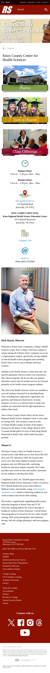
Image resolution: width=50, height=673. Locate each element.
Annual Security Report (12, 600)
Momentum (31, 2)
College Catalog (9, 574)
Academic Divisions (11, 580)
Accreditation (8, 591)
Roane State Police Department (15, 563)
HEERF (6, 557)
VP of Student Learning (12, 577)
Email (38, 2)
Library (6, 583)
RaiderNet (23, 2)
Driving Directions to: (25, 201)
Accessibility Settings (11, 569)
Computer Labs (25, 240)
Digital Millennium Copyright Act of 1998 (33, 666)
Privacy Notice (7, 667)
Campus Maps (8, 554)
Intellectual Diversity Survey (14, 560)
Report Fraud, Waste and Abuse (12, 666)
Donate (5, 603)
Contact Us (45, 2)
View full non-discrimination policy (18, 655)
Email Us (25, 258)
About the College (10, 588)
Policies (6, 594)
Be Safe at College (10, 597)
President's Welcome (11, 566)
